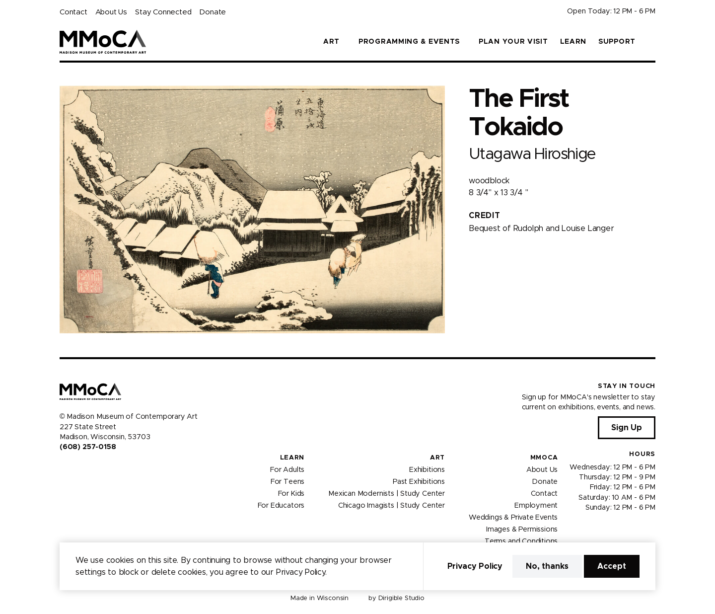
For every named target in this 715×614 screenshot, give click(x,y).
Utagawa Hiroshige (532, 154)
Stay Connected (163, 12)
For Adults (287, 469)
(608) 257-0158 (88, 447)
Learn (573, 41)
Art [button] (331, 41)
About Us (111, 12)
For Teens (287, 481)
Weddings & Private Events (513, 517)
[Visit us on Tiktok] (99, 468)
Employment (536, 505)
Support (617, 41)
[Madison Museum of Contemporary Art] (103, 42)
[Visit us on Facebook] (64, 468)
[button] (651, 42)
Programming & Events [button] (409, 41)
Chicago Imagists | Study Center (391, 505)
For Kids (291, 493)
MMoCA (544, 458)
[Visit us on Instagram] (75, 468)
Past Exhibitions (419, 481)
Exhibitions (427, 469)
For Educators (281, 505)
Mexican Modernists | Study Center (386, 493)
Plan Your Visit (513, 41)
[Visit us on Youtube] (87, 468)
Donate (212, 12)
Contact (73, 12)
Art (437, 458)
